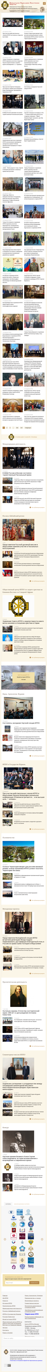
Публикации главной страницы (26, 437)
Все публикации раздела (38, 507)
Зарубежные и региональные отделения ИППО (34, 1310)
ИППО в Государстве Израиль (12, 1314)
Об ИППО (5, 1298)
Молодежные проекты (32, 1300)
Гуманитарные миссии (32, 1303)
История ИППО (7, 1303)
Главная (5, 1295)
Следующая (28, 427)
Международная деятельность (12, 1308)
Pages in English (8, 1332)
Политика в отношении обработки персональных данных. (26, 1360)
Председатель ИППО (9, 1306)
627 (21, 427)
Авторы (5, 1327)
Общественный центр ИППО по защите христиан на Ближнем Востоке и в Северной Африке (12, 1323)
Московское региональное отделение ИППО (33, 1306)
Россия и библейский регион (11, 1311)
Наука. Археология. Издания (34, 1295)
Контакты (6, 1330)
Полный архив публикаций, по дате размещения (34, 1317)
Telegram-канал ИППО (32, 1314)
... (13, 427)
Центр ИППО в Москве (32, 1324)
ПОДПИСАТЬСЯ (34, 1282)
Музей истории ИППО (9, 1319)
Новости (5, 1300)
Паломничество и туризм (33, 1298)
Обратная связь (30, 1336)
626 (17, 427)
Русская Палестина (9, 1316)
